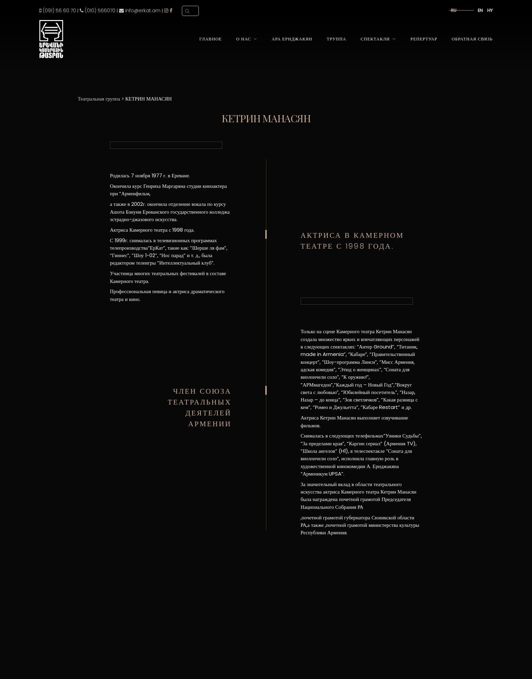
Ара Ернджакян (292, 39)
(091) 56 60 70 (57, 10)
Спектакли (375, 39)
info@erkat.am (139, 10)
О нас (243, 39)
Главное (211, 39)
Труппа (336, 39)
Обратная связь (472, 39)
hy (490, 10)
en (480, 10)
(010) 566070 (97, 10)
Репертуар (424, 39)
